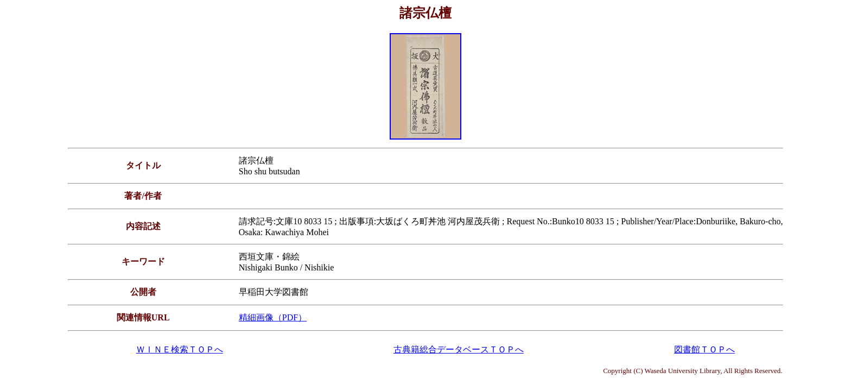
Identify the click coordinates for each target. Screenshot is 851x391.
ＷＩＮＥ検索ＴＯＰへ (179, 349)
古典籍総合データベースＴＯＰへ (458, 349)
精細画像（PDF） (273, 317)
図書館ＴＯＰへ (704, 349)
